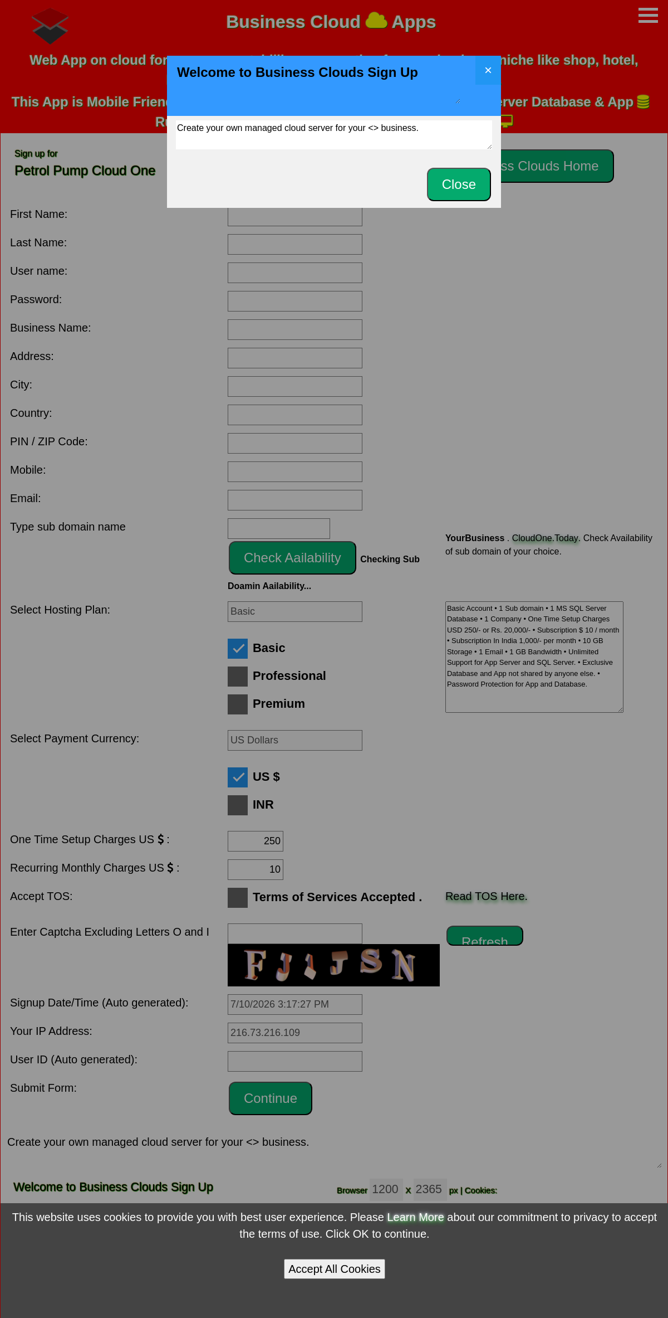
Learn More (415, 1217)
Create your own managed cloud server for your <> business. (334, 134)
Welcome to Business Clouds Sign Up (318, 82)
